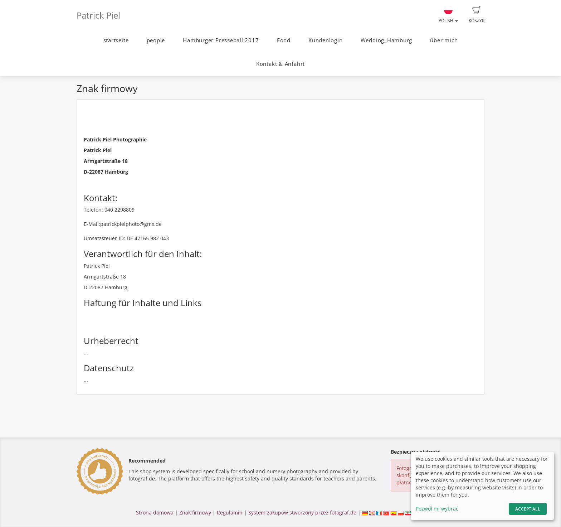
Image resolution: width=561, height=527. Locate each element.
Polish (448, 15)
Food (284, 40)
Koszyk (476, 15)
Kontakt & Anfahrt (280, 64)
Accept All (527, 509)
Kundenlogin (325, 40)
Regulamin (230, 512)
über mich (444, 40)
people (156, 40)
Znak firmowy (196, 512)
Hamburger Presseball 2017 (221, 40)
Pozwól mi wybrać (437, 508)
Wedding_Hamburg (387, 40)
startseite (116, 40)
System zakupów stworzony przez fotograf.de (302, 512)
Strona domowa (155, 512)
